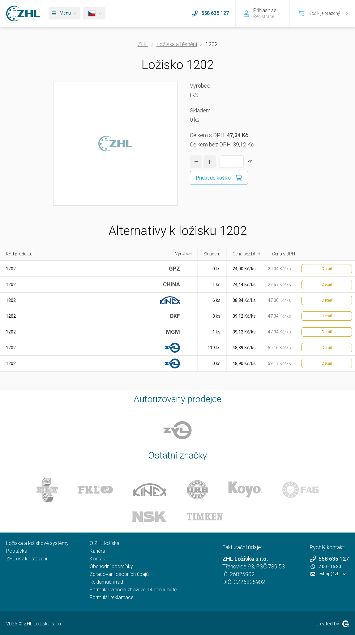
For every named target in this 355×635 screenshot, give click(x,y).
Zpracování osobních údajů (119, 574)
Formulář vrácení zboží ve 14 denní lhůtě (133, 590)
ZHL (143, 44)
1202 (11, 268)
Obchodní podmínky (111, 566)
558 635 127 (329, 558)
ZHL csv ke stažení (26, 559)
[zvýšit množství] (209, 161)
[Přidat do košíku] (219, 178)
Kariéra (97, 551)
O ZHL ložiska (104, 543)
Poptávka (16, 551)
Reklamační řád (106, 582)
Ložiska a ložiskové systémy (37, 543)
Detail (327, 268)
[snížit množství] (196, 161)
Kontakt (98, 559)
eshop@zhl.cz (328, 573)
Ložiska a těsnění (176, 44)
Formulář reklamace (112, 597)
